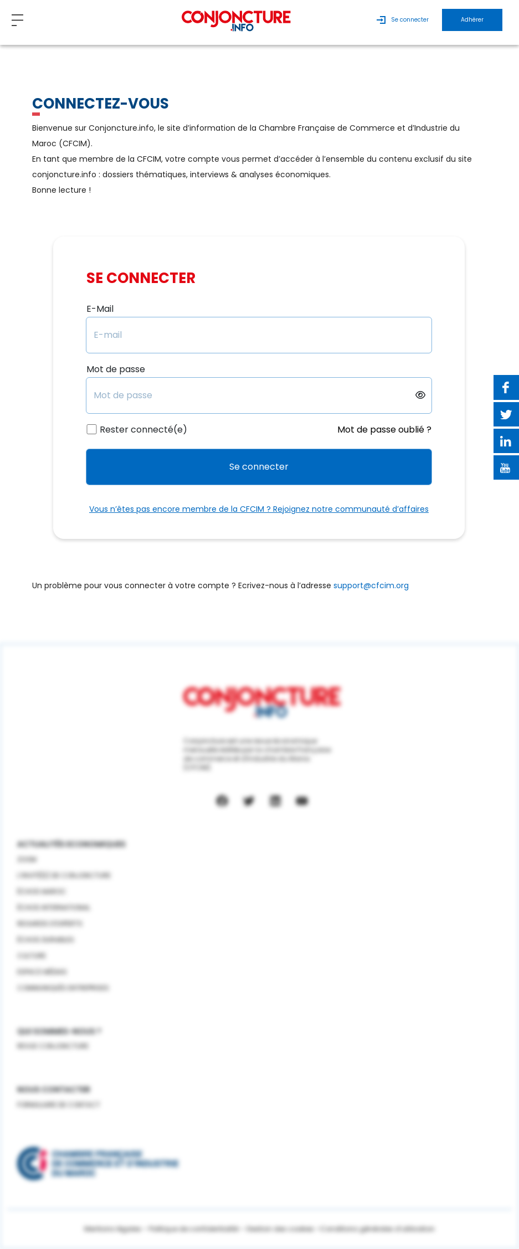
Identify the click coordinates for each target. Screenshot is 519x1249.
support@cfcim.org (371, 585)
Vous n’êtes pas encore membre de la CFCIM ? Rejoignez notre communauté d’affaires (259, 509)
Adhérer (472, 20)
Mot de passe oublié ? (384, 429)
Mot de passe (115, 369)
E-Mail (100, 309)
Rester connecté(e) (143, 429)
